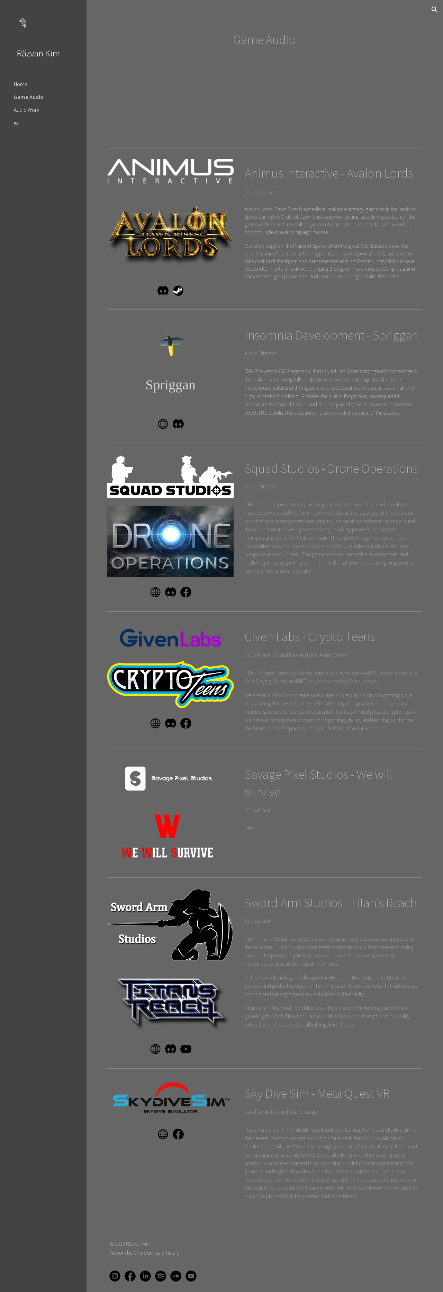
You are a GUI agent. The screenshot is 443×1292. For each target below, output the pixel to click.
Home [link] (21, 84)
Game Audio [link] (29, 97)
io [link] (16, 122)
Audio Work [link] (26, 110)
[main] (264, 39)
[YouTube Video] (143, 112)
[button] (434, 9)
